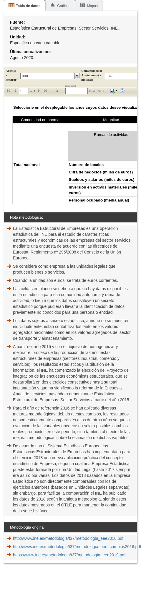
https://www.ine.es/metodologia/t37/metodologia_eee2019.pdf (69, 555)
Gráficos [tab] (63, 6)
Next (101, 91)
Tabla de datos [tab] (28, 6)
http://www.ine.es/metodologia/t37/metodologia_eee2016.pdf (68, 538)
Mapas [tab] (92, 6)
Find (92, 91)
